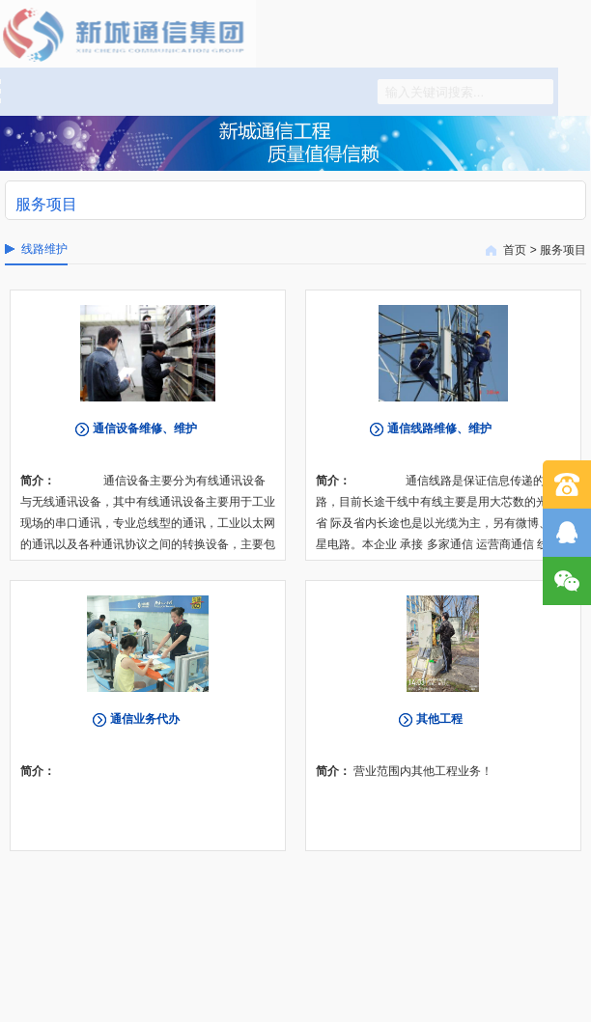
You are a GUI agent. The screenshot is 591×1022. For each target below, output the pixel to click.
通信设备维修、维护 (145, 428)
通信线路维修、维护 (439, 428)
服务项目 (563, 250)
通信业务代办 (145, 719)
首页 (514, 250)
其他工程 (439, 719)
